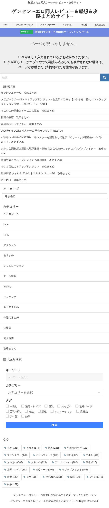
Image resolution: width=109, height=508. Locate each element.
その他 (84, 24)
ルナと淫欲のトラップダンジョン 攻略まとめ (27, 166)
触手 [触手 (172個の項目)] (12, 484)
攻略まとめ (99, 24)
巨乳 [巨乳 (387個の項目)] (72, 455)
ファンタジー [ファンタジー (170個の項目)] (17, 455)
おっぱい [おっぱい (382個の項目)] (15, 462)
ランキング (10, 297)
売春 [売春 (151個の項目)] (12, 448)
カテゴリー (13, 385)
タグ (9, 400)
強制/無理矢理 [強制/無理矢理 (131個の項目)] (77, 448)
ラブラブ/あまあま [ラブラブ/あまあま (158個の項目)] (75, 469)
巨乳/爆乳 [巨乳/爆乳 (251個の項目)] (54, 477)
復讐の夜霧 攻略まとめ (15, 117)
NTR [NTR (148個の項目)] (75, 477)
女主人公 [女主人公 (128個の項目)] (39, 462)
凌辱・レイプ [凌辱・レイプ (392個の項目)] (17, 469)
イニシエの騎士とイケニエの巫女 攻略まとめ (27, 110)
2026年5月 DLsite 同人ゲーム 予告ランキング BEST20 (32, 130)
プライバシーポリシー (26, 495)
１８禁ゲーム (11, 214)
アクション (68, 24)
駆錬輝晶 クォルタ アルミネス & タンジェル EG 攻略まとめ (35, 173)
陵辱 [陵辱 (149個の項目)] (12, 477)
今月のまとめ (11, 307)
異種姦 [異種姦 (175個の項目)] (33, 448)
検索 (55, 425)
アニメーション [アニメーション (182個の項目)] (66, 462)
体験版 (7, 327)
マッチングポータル (84, 495)
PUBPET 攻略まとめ (13, 180)
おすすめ (9, 255)
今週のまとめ (11, 317)
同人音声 (9, 338)
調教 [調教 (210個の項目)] (91, 462)
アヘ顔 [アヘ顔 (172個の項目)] (96, 477)
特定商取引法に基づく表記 (56, 495)
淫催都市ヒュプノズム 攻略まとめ (21, 124)
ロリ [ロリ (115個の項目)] (31, 477)
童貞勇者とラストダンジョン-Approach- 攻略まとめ (31, 160)
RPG (6, 24)
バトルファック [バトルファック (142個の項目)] (47, 455)
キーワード (13, 370)
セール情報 (10, 276)
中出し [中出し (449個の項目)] (92, 455)
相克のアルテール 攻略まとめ (19, 92)
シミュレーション (24, 24)
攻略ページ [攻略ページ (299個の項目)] (45, 469)
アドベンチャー (47, 24)
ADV (6, 224)
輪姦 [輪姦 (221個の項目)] (53, 448)
